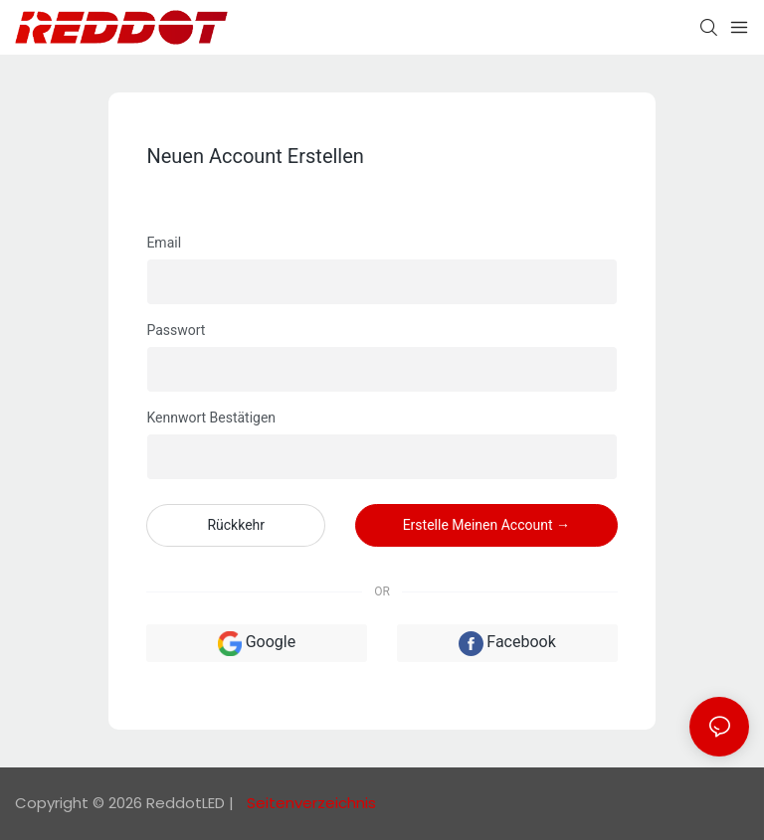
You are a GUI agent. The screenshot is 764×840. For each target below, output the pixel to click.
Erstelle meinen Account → (486, 525)
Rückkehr (236, 525)
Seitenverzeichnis (309, 802)
